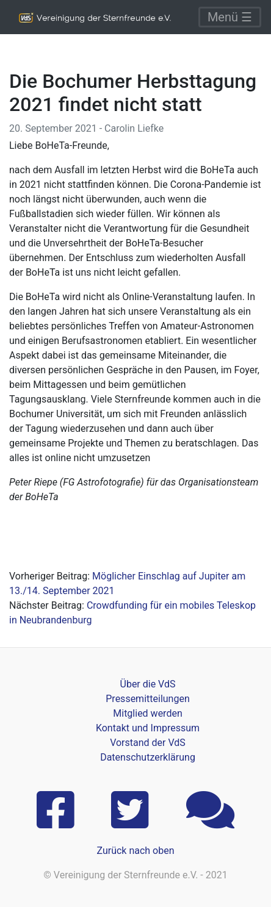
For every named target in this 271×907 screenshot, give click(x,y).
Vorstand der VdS (148, 742)
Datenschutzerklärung (147, 757)
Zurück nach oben (135, 850)
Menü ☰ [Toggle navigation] (230, 17)
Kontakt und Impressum (148, 728)
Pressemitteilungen (147, 698)
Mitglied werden (147, 713)
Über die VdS (148, 684)
